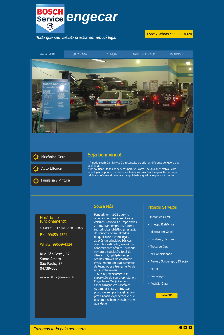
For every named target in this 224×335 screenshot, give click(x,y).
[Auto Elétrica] (59, 169)
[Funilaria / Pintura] (60, 181)
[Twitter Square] (185, 327)
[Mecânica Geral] (61, 157)
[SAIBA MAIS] (166, 295)
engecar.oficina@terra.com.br (57, 277)
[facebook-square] (190, 327)
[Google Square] (180, 327)
